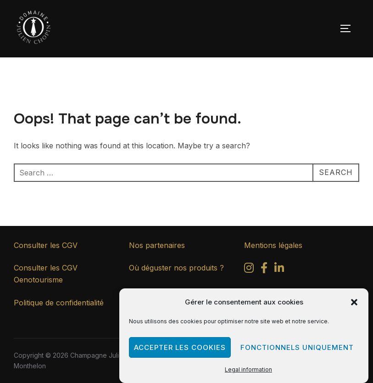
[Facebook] (264, 269)
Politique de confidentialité (59, 302)
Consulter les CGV (46, 245)
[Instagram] (249, 269)
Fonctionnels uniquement (297, 347)
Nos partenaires (157, 245)
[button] (354, 302)
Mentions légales (273, 245)
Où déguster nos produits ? (176, 267)
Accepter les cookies (180, 347)
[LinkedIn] (279, 269)
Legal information (248, 369)
